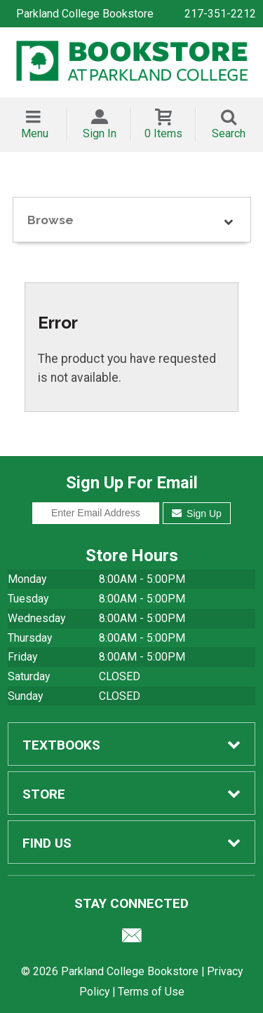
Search (228, 133)
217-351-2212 (220, 13)
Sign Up (197, 513)
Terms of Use (151, 991)
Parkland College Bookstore (85, 13)
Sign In (99, 133)
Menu (34, 133)
